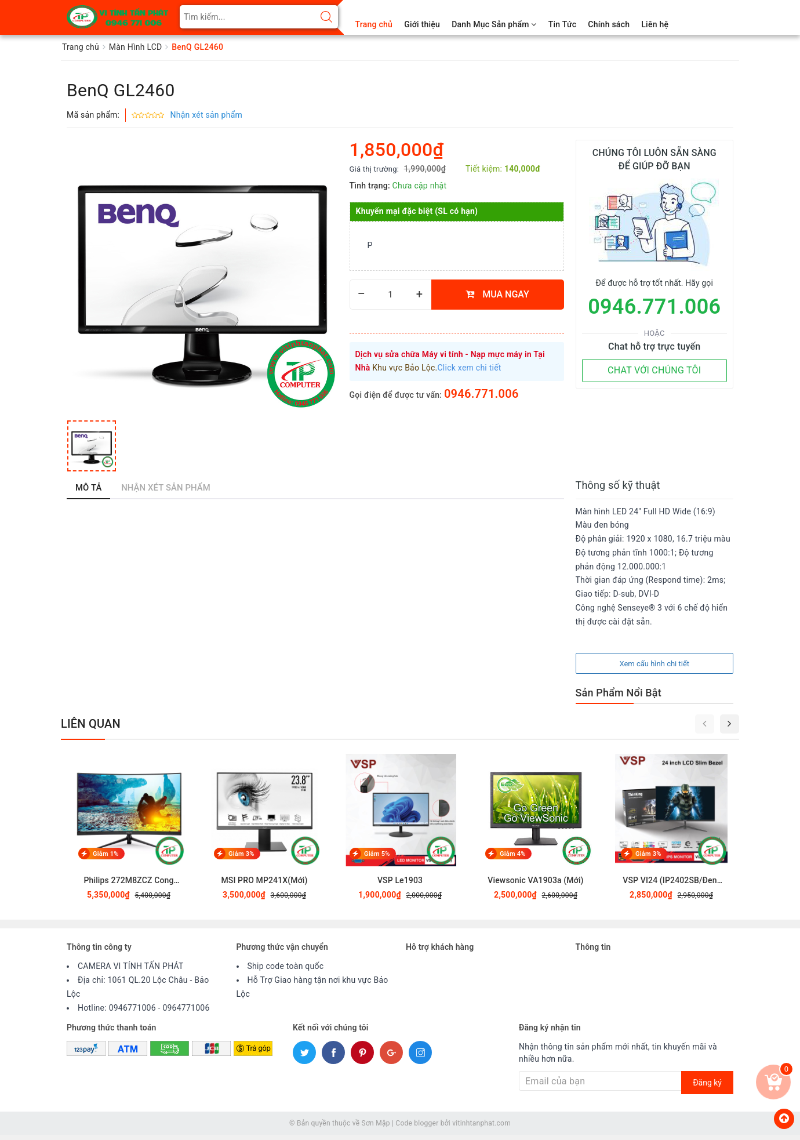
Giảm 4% (513, 858)
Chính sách (609, 24)
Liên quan (91, 728)
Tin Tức (562, 24)
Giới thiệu (422, 24)
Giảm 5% (377, 858)
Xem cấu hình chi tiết (654, 668)
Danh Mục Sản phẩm (494, 24)
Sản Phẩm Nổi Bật (618, 697)
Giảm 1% (106, 858)
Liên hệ (654, 24)
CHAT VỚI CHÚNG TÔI (654, 370)
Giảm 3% (241, 858)
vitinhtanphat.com (481, 1128)
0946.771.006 (481, 394)
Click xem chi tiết (469, 367)
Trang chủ (374, 24)
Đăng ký (707, 1087)
